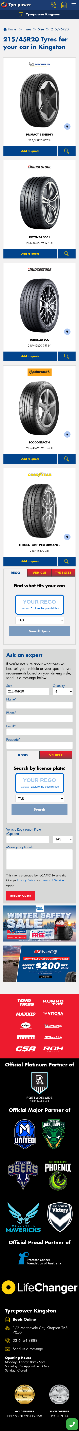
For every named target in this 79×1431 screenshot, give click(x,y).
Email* (11, 726)
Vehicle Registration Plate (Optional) (23, 831)
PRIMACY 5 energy (39, 134)
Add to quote (30, 151)
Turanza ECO (40, 340)
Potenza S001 (39, 237)
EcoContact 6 (39, 442)
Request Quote (20, 895)
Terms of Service (53, 880)
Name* (11, 699)
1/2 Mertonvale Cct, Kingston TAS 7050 (40, 1330)
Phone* (11, 713)
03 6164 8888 (25, 1340)
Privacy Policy (26, 880)
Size (9, 686)
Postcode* (13, 740)
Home (9, 29)
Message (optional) (19, 847)
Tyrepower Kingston (39, 14)
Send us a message (28, 1349)
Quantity (59, 686)
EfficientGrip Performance (39, 545)
